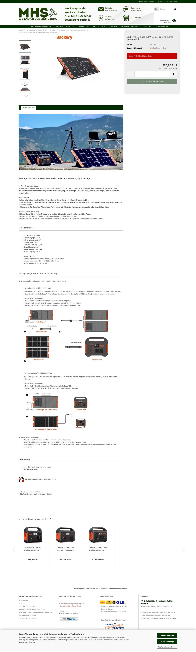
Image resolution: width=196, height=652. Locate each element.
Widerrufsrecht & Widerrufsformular (35, 612)
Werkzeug (113, 27)
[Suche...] (156, 9)
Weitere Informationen (167, 647)
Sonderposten (162, 27)
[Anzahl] (152, 74)
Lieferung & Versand (27, 606)
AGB (20, 603)
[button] (160, 1)
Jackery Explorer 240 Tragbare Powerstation (33, 548)
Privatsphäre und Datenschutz (32, 609)
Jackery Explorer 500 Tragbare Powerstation (65, 548)
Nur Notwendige (167, 641)
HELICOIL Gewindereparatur (39, 27)
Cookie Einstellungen (28, 618)
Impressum (23, 600)
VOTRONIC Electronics (130, 27)
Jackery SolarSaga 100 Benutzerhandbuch (40, 479)
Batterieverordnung (27, 615)
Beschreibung (28, 108)
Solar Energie (99, 27)
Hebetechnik (84, 27)
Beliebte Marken (146, 2)
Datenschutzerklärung (27, 642)
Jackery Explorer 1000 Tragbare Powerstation (98, 548)
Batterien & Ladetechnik (65, 27)
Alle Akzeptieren (167, 635)
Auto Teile (148, 27)
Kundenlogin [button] (171, 2)
